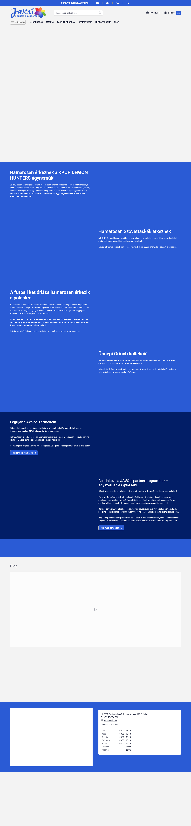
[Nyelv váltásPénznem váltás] (154, 13)
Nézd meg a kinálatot (24, 453)
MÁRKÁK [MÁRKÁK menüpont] (50, 22)
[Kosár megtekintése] (178, 13)
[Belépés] (169, 13)
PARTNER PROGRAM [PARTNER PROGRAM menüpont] (66, 22)
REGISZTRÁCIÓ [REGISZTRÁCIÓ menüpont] (85, 22)
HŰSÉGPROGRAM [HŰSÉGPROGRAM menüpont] (103, 22)
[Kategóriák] (18, 22)
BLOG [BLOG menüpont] (116, 22)
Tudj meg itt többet (111, 528)
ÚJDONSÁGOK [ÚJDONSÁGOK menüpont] (36, 22)
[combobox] (78, 13)
